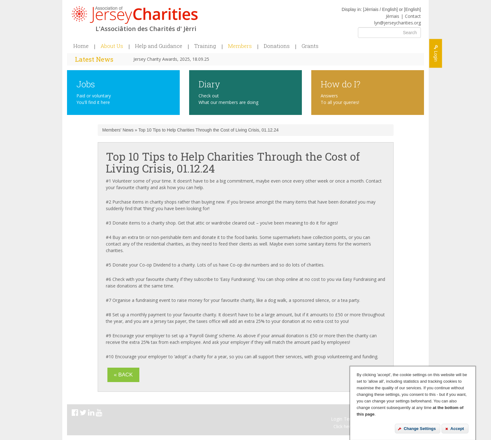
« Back (123, 375)
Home (81, 46)
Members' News (118, 129)
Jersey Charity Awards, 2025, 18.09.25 (171, 59)
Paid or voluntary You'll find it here (93, 99)
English (412, 9)
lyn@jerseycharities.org (397, 23)
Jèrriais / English (380, 9)
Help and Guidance (158, 46)
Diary (209, 83)
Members (240, 46)
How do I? (340, 83)
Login (336, 419)
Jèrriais (392, 16)
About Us (112, 46)
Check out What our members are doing (228, 99)
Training (205, 46)
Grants (310, 46)
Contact (413, 16)
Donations (277, 46)
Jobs (85, 83)
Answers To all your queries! (340, 99)
